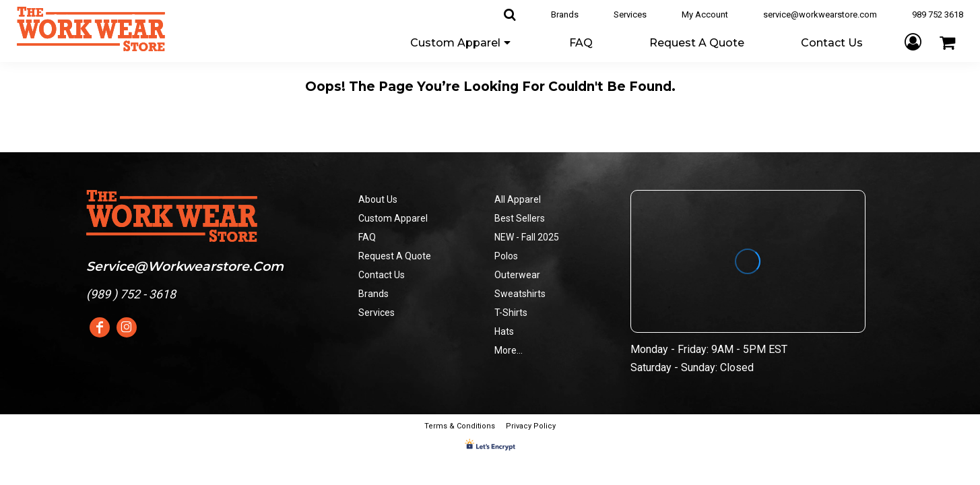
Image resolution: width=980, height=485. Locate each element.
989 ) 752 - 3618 (133, 294)
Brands (565, 14)
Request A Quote (394, 256)
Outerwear (517, 274)
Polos (506, 256)
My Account (705, 14)
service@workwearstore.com (820, 14)
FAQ (367, 237)
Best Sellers (519, 218)
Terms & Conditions (459, 426)
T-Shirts (510, 312)
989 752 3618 (937, 14)
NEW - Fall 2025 (526, 237)
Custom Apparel (393, 218)
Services (630, 14)
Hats (504, 331)
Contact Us (381, 274)
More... (508, 350)
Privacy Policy (531, 426)
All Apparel (517, 199)
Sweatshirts (520, 293)
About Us (377, 199)
